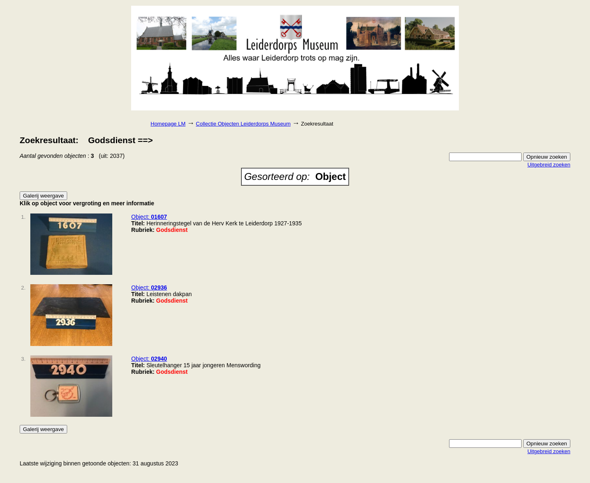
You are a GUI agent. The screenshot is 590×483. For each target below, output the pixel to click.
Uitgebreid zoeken (548, 165)
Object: (149, 216)
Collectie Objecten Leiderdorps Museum (243, 124)
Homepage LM (168, 124)
